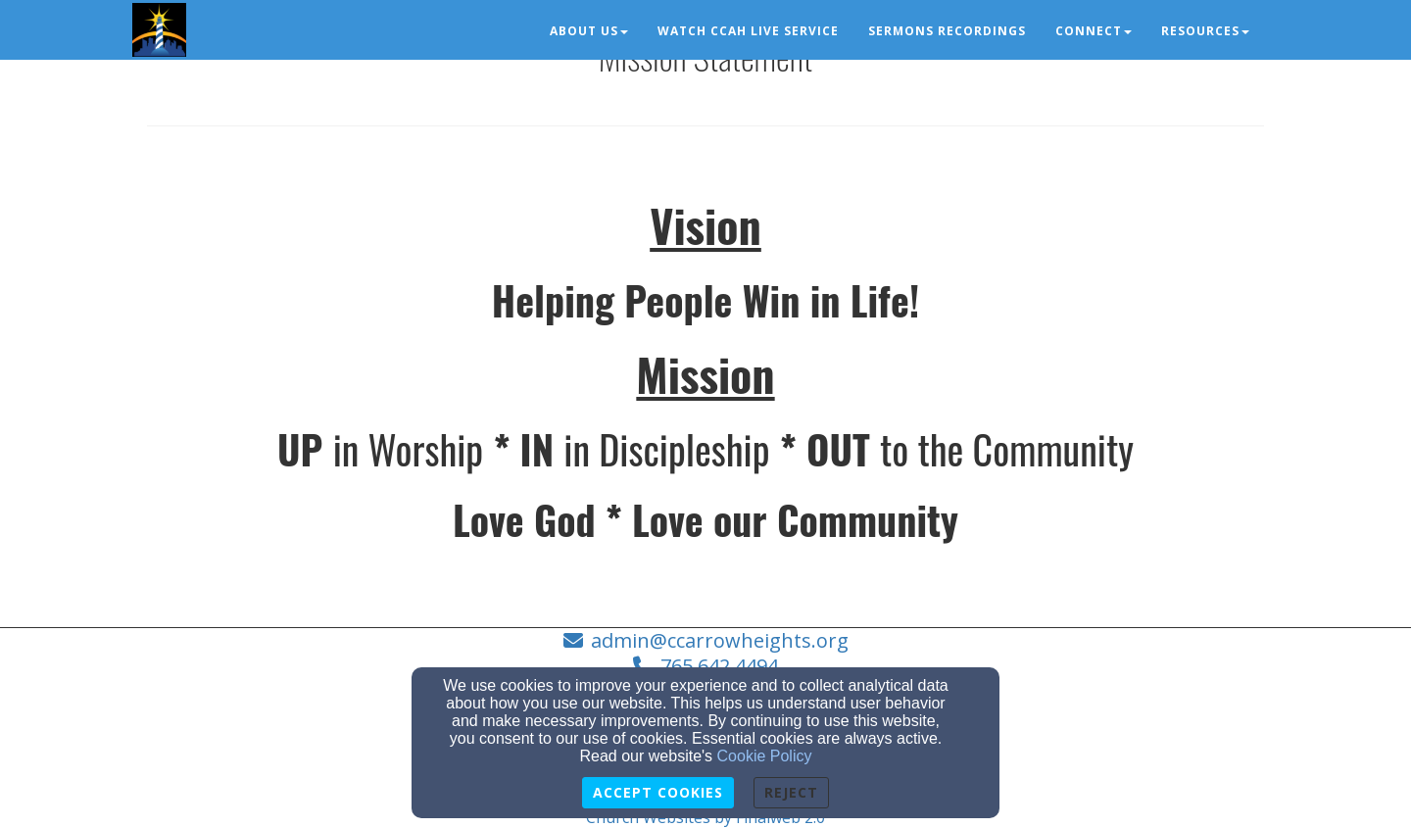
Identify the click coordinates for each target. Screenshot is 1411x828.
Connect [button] (1093, 31)
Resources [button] (1205, 31)
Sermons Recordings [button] (947, 31)
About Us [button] (589, 31)
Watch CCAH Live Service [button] (748, 31)
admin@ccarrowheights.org (720, 640)
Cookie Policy (764, 756)
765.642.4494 (719, 666)
